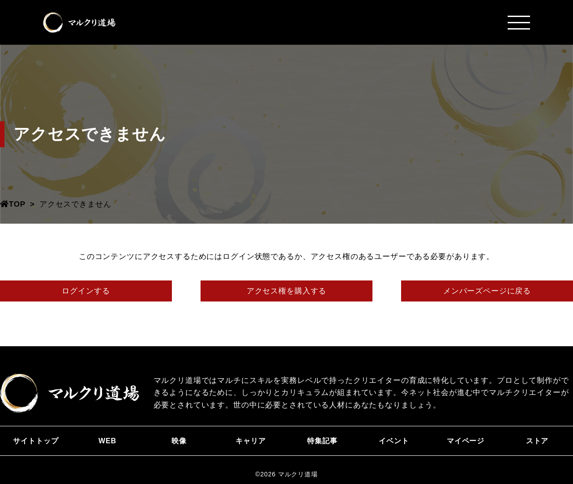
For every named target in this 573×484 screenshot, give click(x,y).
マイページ (465, 441)
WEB (107, 441)
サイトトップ (35, 441)
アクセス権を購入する (287, 291)
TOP (13, 204)
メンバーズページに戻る (487, 291)
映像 (179, 441)
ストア (537, 441)
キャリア (250, 441)
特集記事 (322, 441)
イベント (394, 441)
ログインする (86, 291)
